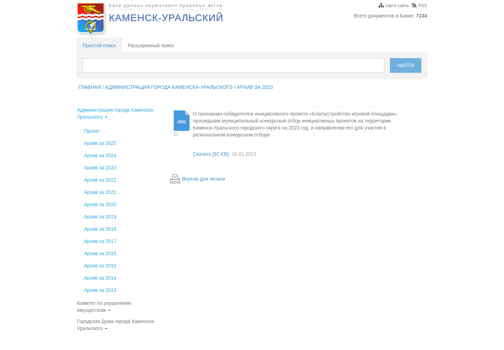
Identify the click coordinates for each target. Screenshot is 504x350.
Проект (92, 131)
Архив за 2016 (100, 253)
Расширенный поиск (151, 45)
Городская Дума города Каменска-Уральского (116, 324)
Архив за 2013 (100, 290)
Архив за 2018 (100, 229)
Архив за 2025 (100, 143)
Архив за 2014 (100, 278)
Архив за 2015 (100, 265)
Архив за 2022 (100, 180)
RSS (419, 5)
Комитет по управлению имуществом (104, 306)
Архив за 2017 (100, 241)
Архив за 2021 (100, 192)
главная (89, 87)
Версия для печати (203, 179)
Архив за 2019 (100, 216)
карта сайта (393, 5)
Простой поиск (99, 45)
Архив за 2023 (255, 87)
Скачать (211, 154)
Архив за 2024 (100, 155)
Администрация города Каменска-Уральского (168, 87)
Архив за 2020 (100, 204)
